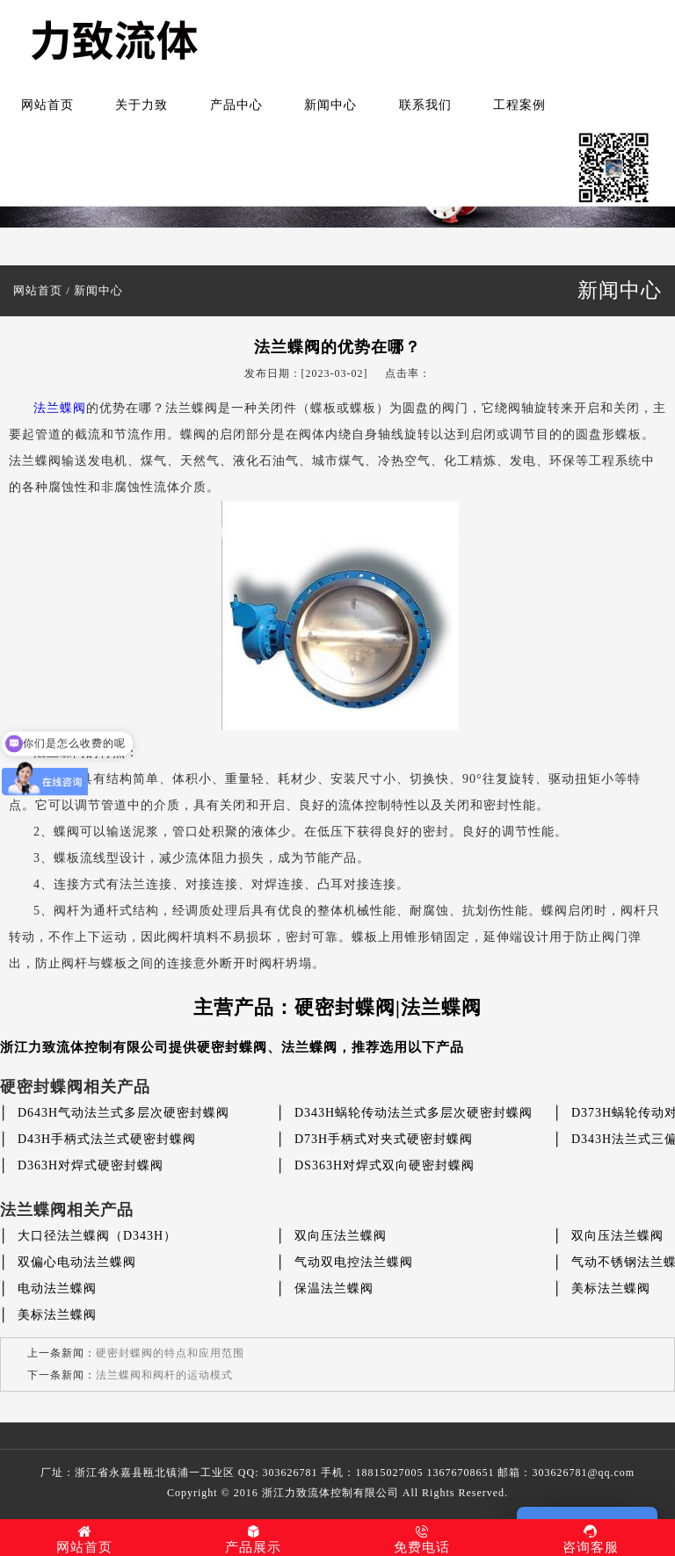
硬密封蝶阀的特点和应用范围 (170, 1353)
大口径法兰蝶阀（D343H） (97, 1235)
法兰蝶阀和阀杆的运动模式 (164, 1375)
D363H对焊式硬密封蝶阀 (90, 1165)
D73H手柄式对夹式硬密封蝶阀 (383, 1139)
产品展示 (253, 1539)
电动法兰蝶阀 (57, 1288)
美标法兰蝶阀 (610, 1288)
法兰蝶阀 (59, 408)
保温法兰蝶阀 (334, 1288)
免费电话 (422, 1539)
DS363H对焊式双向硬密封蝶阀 (384, 1165)
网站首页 (47, 105)
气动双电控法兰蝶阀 (353, 1262)
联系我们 (425, 105)
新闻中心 (330, 105)
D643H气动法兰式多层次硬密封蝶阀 (123, 1112)
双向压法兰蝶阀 (340, 1235)
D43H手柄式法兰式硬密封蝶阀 (107, 1139)
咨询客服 (590, 1539)
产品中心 (236, 105)
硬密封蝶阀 (232, 1047)
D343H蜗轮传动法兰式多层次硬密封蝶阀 (413, 1112)
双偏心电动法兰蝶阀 (77, 1262)
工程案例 (519, 105)
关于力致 (141, 105)
